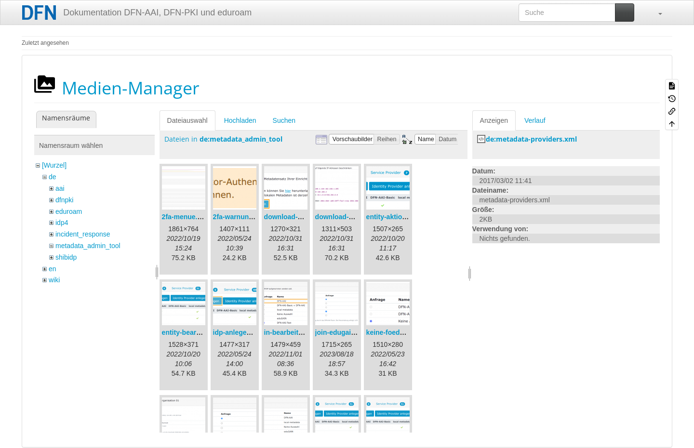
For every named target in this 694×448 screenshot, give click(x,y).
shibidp (66, 257)
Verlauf (535, 120)
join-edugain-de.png (347, 332)
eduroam (68, 211)
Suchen (284, 120)
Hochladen (240, 120)
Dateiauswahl (187, 120)
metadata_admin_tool (87, 246)
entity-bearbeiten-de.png (201, 332)
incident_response (82, 234)
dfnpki (64, 200)
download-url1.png (294, 217)
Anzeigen (494, 120)
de (52, 177)
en (52, 269)
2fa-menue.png (186, 217)
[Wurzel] (54, 165)
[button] (655, 12)
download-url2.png (345, 217)
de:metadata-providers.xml (531, 139)
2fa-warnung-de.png (245, 217)
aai (60, 188)
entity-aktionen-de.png (402, 217)
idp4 (61, 222)
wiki (54, 280)
